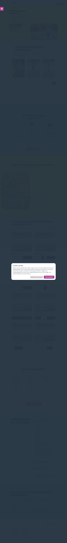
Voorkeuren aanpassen (36, 277)
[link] (2, 9)
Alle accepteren (49, 277)
